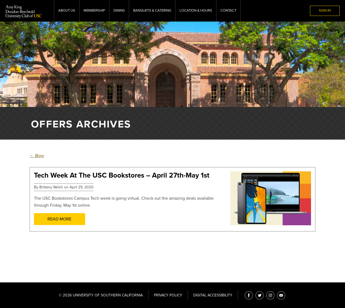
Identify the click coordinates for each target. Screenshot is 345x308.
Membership (94, 10)
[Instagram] (270, 295)
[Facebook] (249, 295)
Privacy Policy (168, 295)
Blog (37, 155)
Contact (228, 10)
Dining (119, 10)
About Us (66, 10)
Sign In (325, 10)
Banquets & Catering (152, 10)
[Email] (281, 295)
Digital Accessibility (212, 295)
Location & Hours (196, 10)
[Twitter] (260, 295)
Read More (59, 219)
